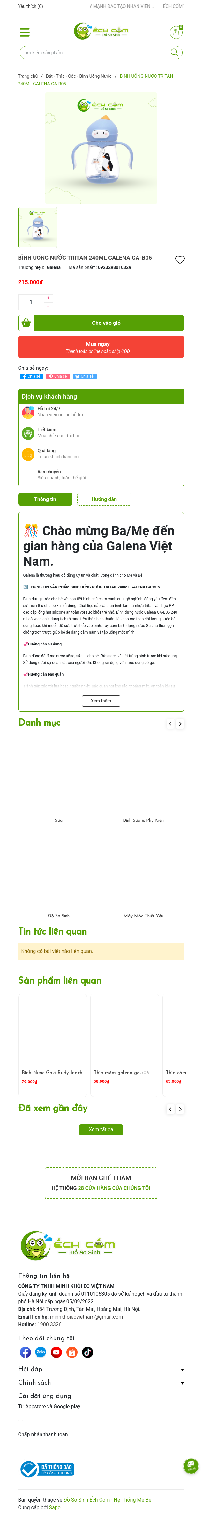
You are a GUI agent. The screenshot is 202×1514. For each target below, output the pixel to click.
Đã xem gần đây (52, 1106)
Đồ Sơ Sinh (59, 914)
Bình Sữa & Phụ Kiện (143, 818)
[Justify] (174, 52)
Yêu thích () (30, 6)
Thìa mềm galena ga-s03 (121, 1070)
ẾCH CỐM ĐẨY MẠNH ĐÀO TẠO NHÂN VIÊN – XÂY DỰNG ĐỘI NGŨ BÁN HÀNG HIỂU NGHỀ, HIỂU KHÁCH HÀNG (114, 6)
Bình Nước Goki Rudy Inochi (53, 1070)
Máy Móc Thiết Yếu (143, 914)
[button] (180, 721)
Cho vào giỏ (69, 323)
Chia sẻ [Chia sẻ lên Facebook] (30, 376)
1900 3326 (49, 1322)
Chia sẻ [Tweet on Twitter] (83, 376)
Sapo (55, 1505)
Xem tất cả (101, 1127)
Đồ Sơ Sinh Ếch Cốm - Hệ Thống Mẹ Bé (107, 1498)
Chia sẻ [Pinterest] (57, 376)
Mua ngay (98, 349)
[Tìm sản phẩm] (101, 52)
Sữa (59, 818)
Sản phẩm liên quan (59, 979)
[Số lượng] (31, 302)
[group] (101, 148)
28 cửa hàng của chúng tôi (114, 1186)
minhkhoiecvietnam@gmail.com (86, 1315)
